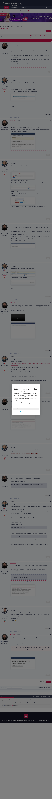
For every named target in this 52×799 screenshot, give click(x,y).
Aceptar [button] (32, 408)
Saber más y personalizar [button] (26, 411)
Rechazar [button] (19, 408)
